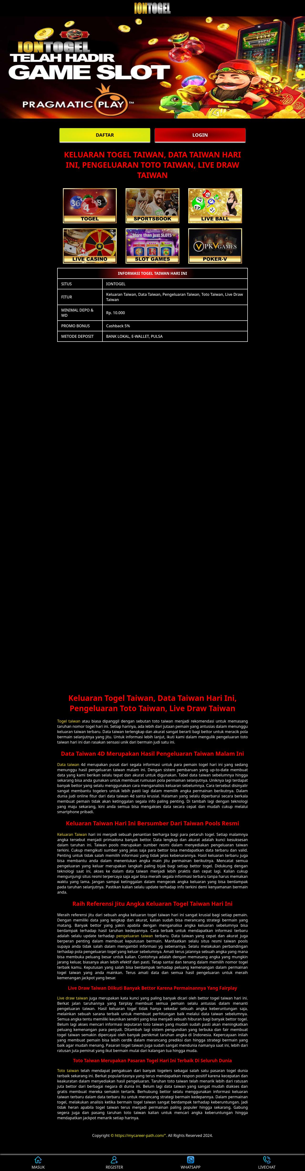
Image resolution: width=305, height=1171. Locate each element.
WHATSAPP (190, 1163)
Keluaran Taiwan (72, 834)
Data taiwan (68, 764)
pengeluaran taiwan (134, 935)
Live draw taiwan (72, 998)
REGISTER (114, 1163)
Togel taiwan (68, 721)
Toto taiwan (68, 1070)
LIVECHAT (266, 1163)
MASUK (38, 1163)
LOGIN (200, 135)
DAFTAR (105, 135)
